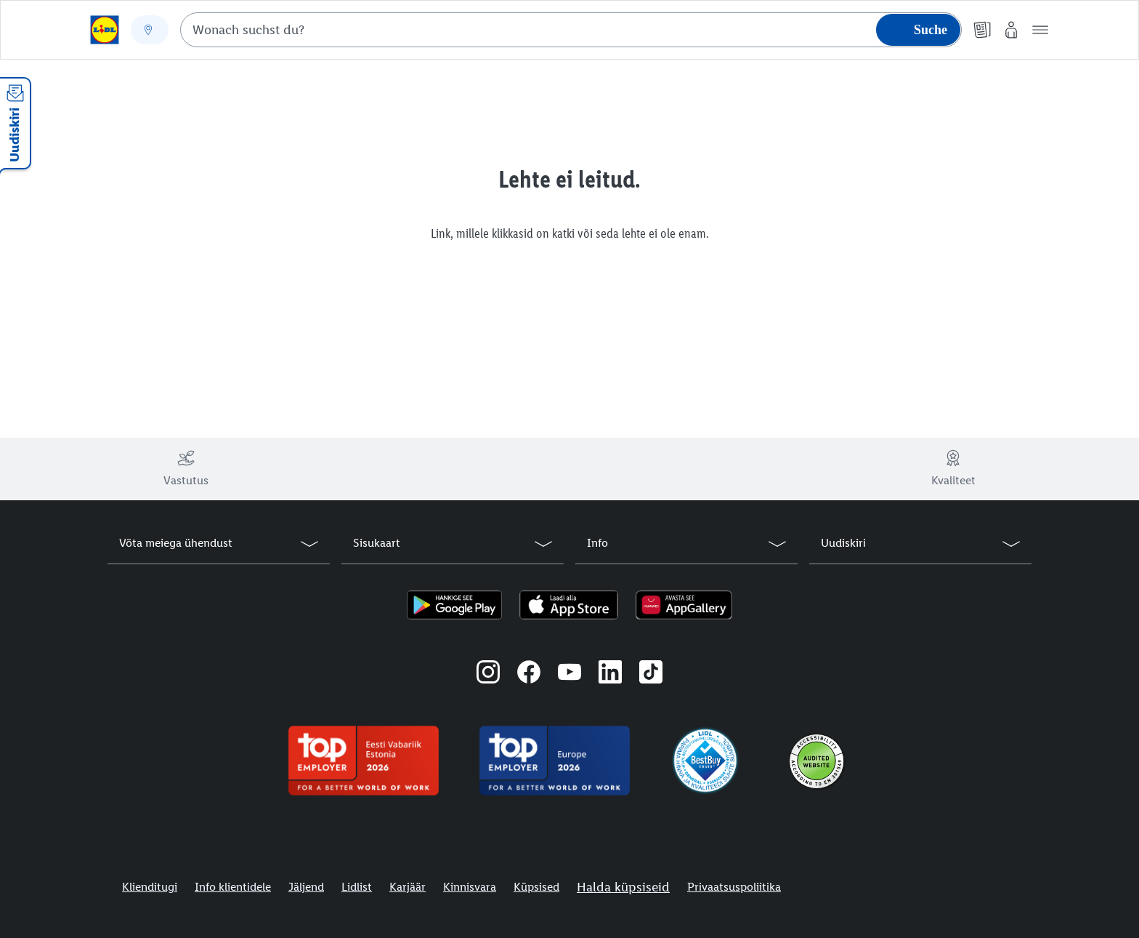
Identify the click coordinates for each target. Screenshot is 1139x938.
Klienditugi (149, 887)
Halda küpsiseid (623, 887)
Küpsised (536, 887)
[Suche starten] (918, 30)
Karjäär (407, 887)
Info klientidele (233, 887)
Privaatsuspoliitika (734, 887)
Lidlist (356, 887)
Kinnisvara (469, 887)
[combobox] (571, 29)
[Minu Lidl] (1011, 30)
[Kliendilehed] (982, 30)
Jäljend (306, 887)
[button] (1040, 30)
